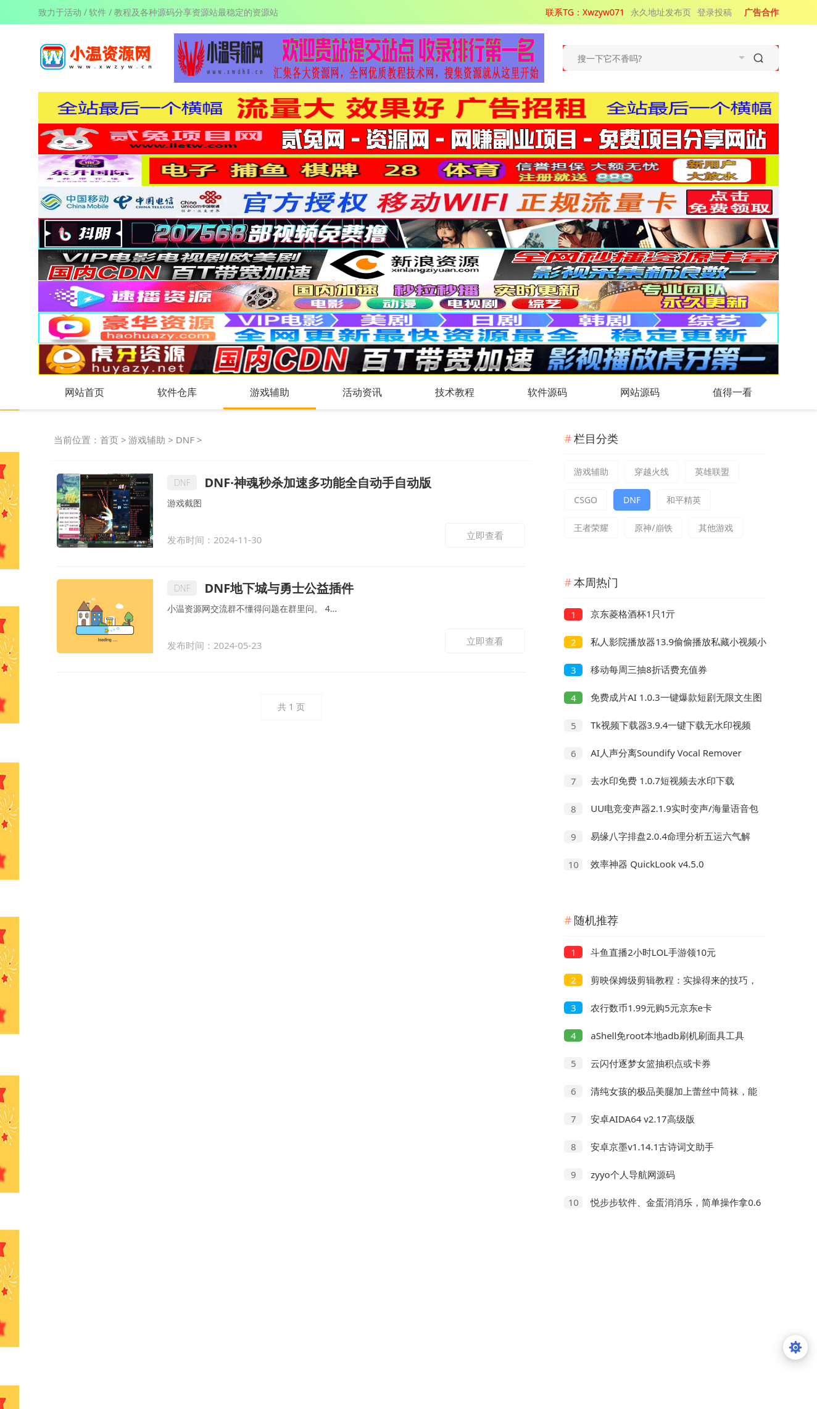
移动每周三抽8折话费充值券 (635, 669)
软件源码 (560, 392)
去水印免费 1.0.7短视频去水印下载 (649, 780)
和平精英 (683, 500)
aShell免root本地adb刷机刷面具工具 (654, 1035)
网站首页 (84, 392)
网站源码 (652, 392)
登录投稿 (714, 12)
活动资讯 (374, 392)
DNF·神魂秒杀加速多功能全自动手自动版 (299, 482)
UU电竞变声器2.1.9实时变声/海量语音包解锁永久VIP (661, 809)
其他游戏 (716, 527)
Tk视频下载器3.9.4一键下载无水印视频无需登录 (657, 726)
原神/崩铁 (653, 527)
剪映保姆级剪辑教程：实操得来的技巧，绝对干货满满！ (660, 981)
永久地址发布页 (661, 12)
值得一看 (745, 392)
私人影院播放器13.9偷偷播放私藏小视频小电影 (665, 643)
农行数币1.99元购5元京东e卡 (638, 1007)
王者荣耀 (591, 527)
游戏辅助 (282, 392)
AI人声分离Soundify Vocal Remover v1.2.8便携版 (652, 754)
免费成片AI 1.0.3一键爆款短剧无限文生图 (662, 697)
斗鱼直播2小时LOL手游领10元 (640, 952)
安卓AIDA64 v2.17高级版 (629, 1119)
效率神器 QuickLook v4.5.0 (633, 864)
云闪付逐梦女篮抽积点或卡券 (637, 1063)
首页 (109, 439)
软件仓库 (189, 392)
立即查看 (485, 535)
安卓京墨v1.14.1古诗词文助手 (639, 1146)
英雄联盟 (712, 471)
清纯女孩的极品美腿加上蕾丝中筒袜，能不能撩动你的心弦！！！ (660, 1092)
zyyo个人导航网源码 (619, 1174)
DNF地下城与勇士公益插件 (260, 588)
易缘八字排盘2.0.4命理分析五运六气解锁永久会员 (657, 837)
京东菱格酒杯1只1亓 (619, 614)
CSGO (585, 500)
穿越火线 (651, 471)
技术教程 (467, 392)
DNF (185, 439)
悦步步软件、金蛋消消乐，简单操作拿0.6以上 (662, 1203)
